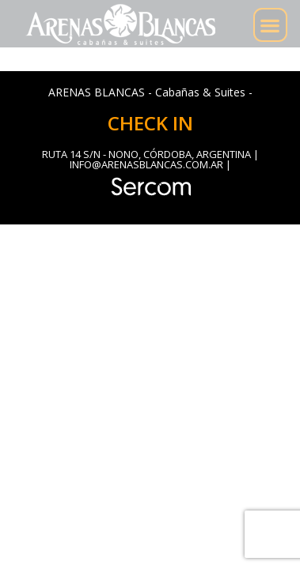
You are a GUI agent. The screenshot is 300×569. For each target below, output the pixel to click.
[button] (270, 25)
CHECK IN (150, 123)
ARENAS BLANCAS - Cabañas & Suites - (150, 92)
